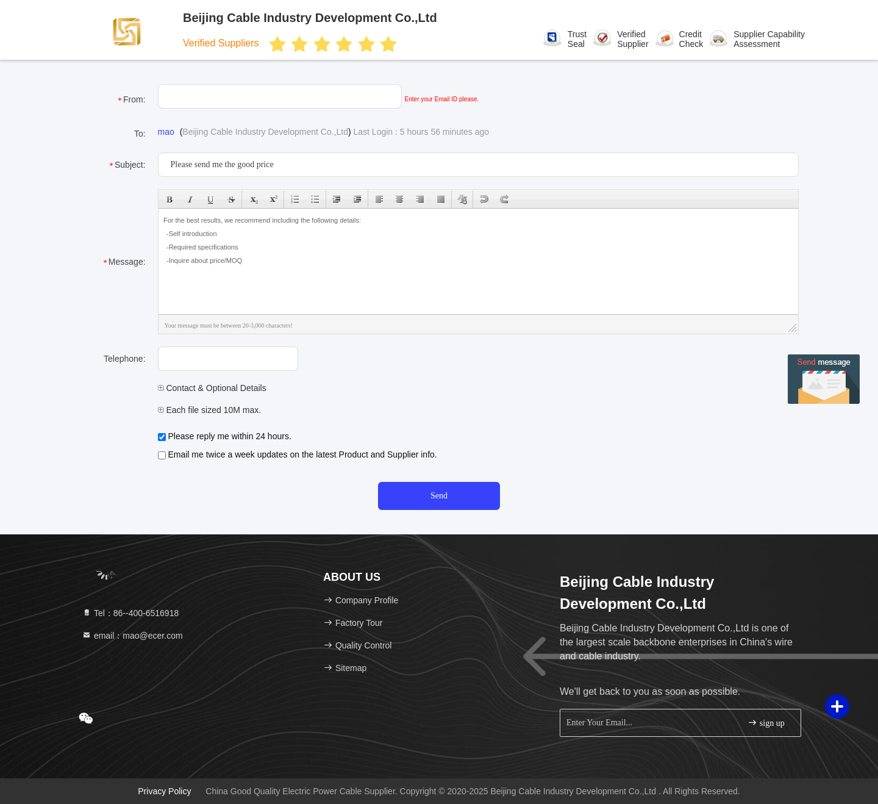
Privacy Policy (164, 791)
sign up (766, 722)
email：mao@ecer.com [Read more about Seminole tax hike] (132, 636)
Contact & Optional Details (212, 388)
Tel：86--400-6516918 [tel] (130, 613)
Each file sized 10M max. (210, 410)
